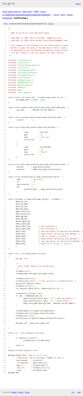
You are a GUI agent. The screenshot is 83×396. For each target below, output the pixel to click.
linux (42, 11)
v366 (36, 11)
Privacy (20, 392)
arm (63, 14)
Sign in (78, 4)
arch (56, 14)
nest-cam (27, 11)
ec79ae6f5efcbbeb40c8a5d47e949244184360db (26, 14)
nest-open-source (11, 11)
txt (73, 392)
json (79, 392)
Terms (27, 392)
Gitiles (14, 392)
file (51, 24)
